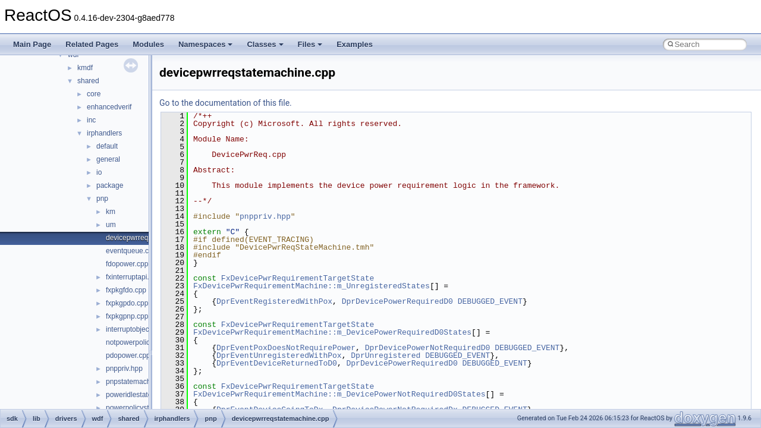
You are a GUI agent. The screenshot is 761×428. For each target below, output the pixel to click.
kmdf (85, 68)
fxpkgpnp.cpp (127, 316)
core (93, 94)
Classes (265, 44)
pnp (102, 198)
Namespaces (205, 44)
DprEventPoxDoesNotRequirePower (286, 347)
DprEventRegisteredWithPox (274, 301)
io (99, 172)
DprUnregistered (385, 355)
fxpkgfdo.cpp (126, 290)
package (109, 185)
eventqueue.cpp (131, 251)
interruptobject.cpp (135, 329)
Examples (355, 44)
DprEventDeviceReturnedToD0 (276, 363)
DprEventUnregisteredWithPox (279, 355)
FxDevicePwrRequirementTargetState (297, 278)
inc (91, 120)
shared (88, 81)
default (107, 146)
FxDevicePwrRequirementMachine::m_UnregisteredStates (311, 286)
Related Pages (91, 44)
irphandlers (104, 133)
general (108, 159)
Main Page (32, 44)
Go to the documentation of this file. (225, 103)
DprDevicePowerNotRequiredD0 (427, 347)
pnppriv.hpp (124, 368)
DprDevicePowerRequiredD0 (397, 301)
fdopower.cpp (127, 264)
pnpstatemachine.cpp (140, 381)
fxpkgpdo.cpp (127, 303)
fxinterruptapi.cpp (133, 277)
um (111, 225)
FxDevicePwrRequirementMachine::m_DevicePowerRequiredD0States (332, 332)
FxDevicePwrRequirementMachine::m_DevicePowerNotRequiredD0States (339, 394)
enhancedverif (109, 107)
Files (310, 44)
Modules (148, 44)
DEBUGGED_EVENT (490, 301)
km (110, 211)
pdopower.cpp (128, 355)
